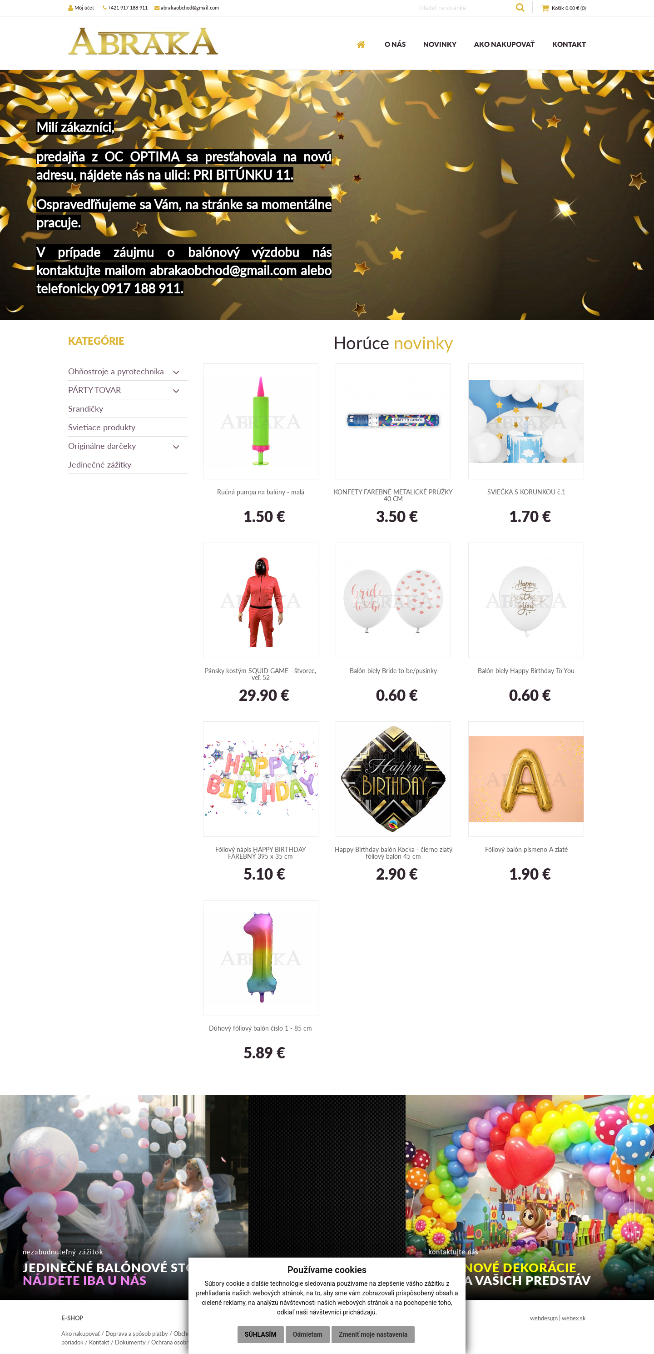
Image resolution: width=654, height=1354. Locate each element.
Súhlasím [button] (261, 1334)
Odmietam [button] (307, 1334)
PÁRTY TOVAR (124, 390)
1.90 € (526, 874)
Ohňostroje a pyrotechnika (124, 371)
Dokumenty (130, 1342)
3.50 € (393, 517)
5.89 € (260, 1053)
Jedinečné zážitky (99, 464)
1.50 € (260, 517)
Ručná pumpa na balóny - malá (260, 492)
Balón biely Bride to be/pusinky (393, 670)
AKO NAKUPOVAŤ (504, 44)
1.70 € (526, 517)
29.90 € (260, 696)
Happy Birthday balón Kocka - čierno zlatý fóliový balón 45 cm (393, 853)
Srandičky (85, 408)
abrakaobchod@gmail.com (186, 7)
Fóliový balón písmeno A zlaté (526, 849)
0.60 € (393, 696)
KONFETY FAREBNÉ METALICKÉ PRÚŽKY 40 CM (393, 495)
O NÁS (395, 44)
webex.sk (574, 1318)
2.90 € (393, 874)
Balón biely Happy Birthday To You (526, 670)
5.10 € (260, 874)
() (563, 8)
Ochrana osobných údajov (184, 1342)
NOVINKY (439, 44)
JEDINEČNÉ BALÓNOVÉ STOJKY (121, 1274)
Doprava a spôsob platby (136, 1333)
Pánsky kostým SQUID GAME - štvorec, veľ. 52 (260, 674)
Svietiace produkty (101, 427)
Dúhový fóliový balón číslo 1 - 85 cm (260, 1028)
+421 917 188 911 (125, 7)
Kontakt (99, 1342)
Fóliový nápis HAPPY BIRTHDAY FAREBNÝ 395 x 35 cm (260, 853)
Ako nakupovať (80, 1333)
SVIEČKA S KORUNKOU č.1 (526, 492)
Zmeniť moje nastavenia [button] (373, 1334)
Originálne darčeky (124, 446)
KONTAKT (569, 44)
